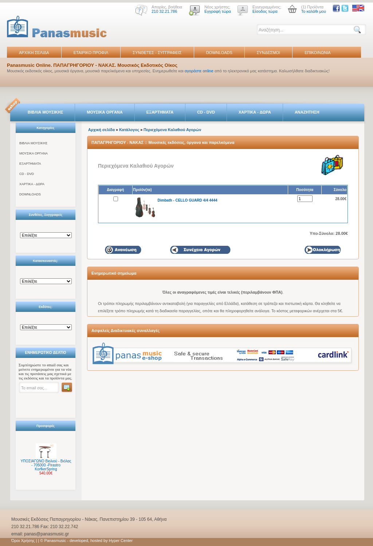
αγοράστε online (199, 71)
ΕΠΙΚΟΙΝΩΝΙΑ (317, 52)
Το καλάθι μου (313, 11)
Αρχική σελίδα (101, 129)
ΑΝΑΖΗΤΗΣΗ (307, 112)
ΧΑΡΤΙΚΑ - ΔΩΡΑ (255, 112)
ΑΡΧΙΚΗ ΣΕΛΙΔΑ (34, 52)
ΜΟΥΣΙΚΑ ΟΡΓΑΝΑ (105, 112)
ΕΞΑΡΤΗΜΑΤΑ (159, 112)
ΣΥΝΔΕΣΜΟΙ (268, 52)
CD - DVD (206, 112)
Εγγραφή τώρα (217, 11)
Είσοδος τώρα (265, 11)
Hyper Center (121, 540)
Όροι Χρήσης (23, 540)
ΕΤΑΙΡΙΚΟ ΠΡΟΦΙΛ (91, 52)
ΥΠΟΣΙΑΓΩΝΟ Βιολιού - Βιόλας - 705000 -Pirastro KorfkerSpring (45, 465)
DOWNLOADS (219, 52)
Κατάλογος (129, 129)
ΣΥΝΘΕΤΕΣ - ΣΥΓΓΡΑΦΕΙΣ (157, 52)
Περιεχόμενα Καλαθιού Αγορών (172, 129)
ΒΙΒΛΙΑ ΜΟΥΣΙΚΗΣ (45, 112)
